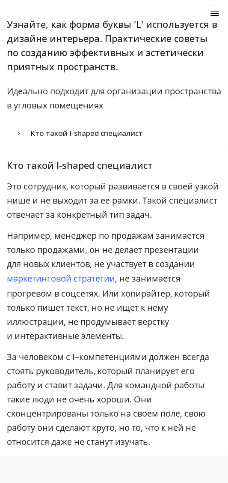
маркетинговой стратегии (61, 278)
